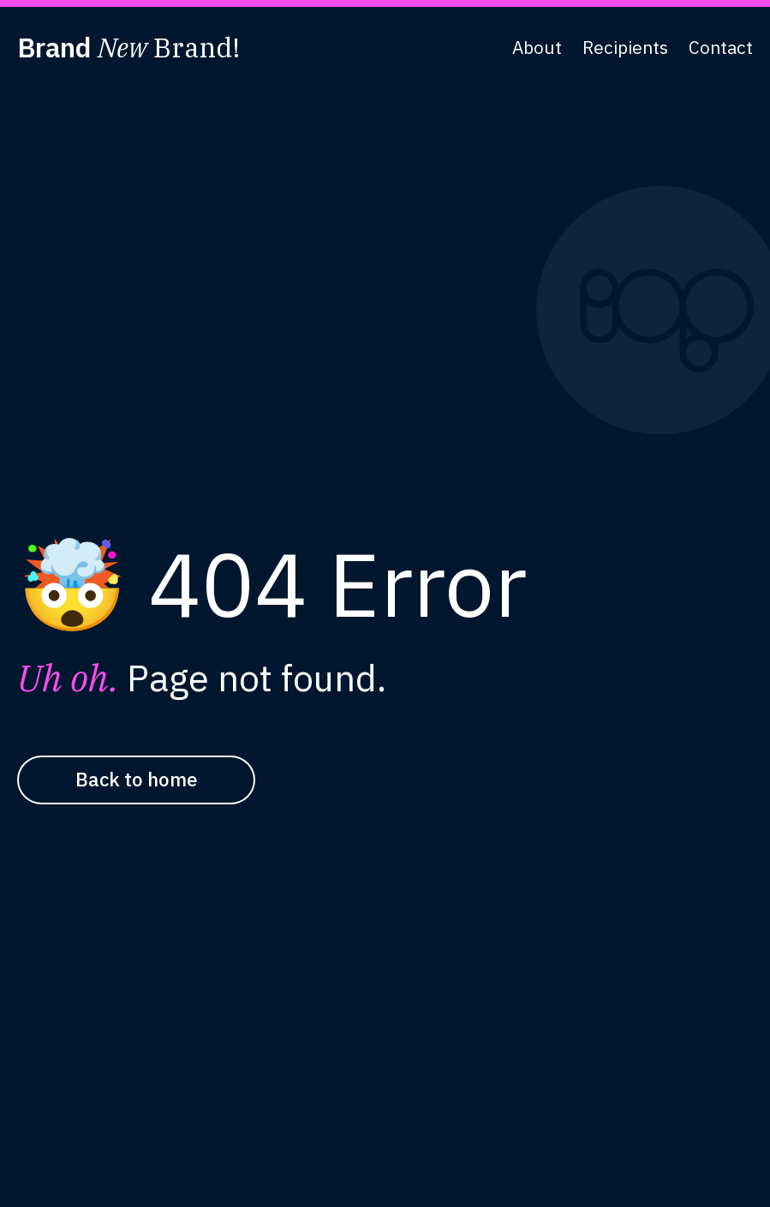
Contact (721, 47)
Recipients (625, 47)
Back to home (136, 779)
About (537, 47)
